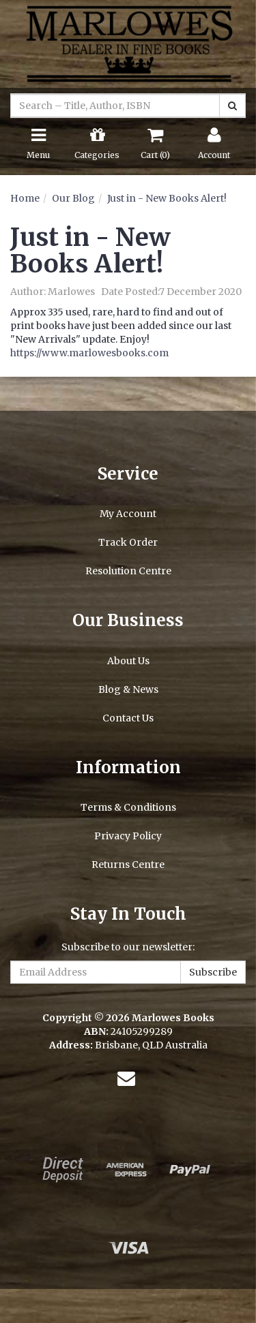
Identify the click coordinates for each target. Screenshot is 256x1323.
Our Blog (73, 198)
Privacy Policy (128, 836)
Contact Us (128, 718)
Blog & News (128, 689)
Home (25, 198)
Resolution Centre (128, 571)
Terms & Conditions (128, 807)
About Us (128, 661)
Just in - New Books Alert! (167, 198)
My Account (128, 514)
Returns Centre (128, 864)
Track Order (128, 542)
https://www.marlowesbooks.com (89, 353)
